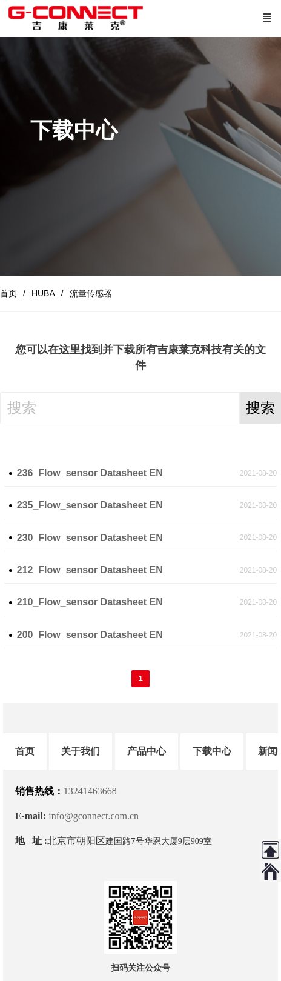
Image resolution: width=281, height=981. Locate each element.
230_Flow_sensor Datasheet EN (90, 538)
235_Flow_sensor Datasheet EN (90, 505)
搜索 (260, 407)
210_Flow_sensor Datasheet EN (90, 602)
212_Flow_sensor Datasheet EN (90, 570)
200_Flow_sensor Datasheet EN (90, 635)
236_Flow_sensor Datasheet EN (90, 473)
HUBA (43, 293)
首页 (8, 293)
